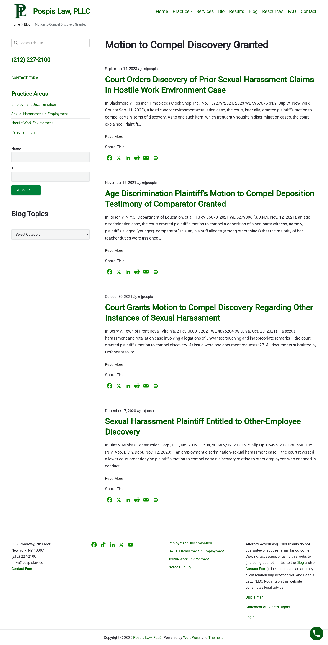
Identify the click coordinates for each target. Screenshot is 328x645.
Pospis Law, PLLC (147, 637)
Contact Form (256, 569)
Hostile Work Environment (32, 123)
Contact (309, 11)
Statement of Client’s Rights (268, 607)
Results (236, 11)
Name (16, 149)
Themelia (215, 637)
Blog (253, 11)
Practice (182, 11)
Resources (272, 11)
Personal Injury (23, 132)
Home (162, 11)
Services (205, 11)
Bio (221, 11)
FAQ (292, 11)
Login (250, 617)
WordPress (191, 637)
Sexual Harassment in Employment (39, 114)
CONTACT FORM (24, 78)
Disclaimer (254, 597)
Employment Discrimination (33, 104)
